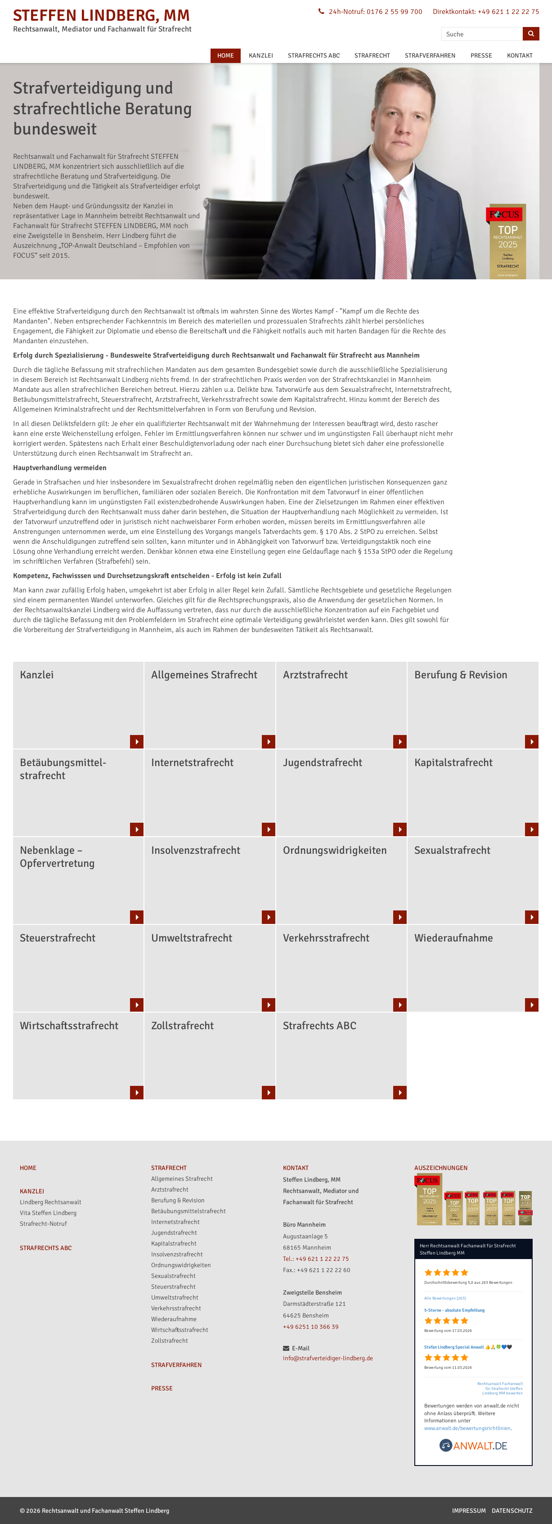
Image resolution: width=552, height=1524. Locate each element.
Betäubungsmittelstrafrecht (188, 1211)
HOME (225, 55)
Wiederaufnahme (174, 1319)
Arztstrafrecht (169, 1189)
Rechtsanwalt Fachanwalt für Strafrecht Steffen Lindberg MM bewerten (500, 1388)
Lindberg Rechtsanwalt (50, 1202)
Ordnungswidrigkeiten (181, 1265)
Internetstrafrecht (175, 1222)
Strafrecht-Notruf (43, 1224)
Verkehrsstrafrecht (176, 1308)
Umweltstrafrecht (174, 1297)
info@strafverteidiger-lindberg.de (328, 1358)
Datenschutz (512, 1511)
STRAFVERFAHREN (430, 55)
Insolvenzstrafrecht (177, 1254)
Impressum (469, 1511)
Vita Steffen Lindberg (48, 1213)
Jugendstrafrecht (174, 1233)
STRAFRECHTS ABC (314, 55)
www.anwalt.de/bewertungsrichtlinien (467, 1428)
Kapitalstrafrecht (174, 1243)
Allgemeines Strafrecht (182, 1179)
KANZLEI (261, 55)
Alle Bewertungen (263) (445, 1298)
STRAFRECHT (372, 55)
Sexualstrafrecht (173, 1276)
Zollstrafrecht (169, 1341)
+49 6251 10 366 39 (311, 1327)
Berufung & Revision (178, 1200)
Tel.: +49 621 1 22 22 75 (316, 1259)
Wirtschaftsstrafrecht (179, 1330)
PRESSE (481, 55)
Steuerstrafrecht (173, 1287)
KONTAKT (520, 55)
